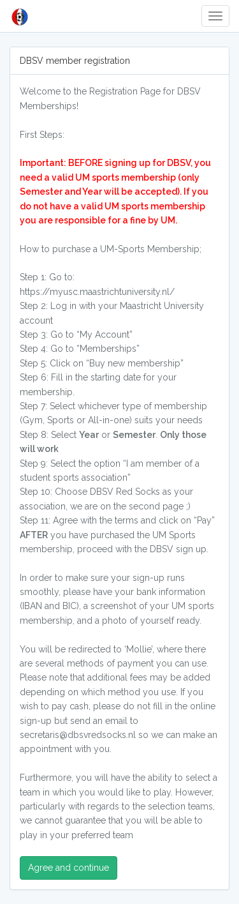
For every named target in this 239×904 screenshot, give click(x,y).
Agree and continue (68, 868)
